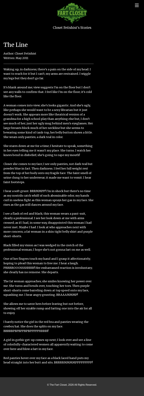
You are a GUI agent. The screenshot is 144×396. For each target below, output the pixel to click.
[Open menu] (136, 5)
